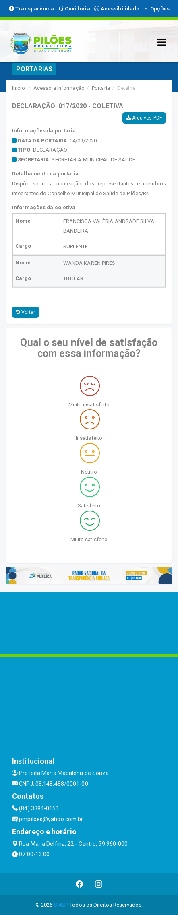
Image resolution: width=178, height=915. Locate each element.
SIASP (61, 905)
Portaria (101, 88)
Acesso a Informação (59, 88)
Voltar (25, 312)
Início (18, 88)
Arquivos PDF (144, 118)
